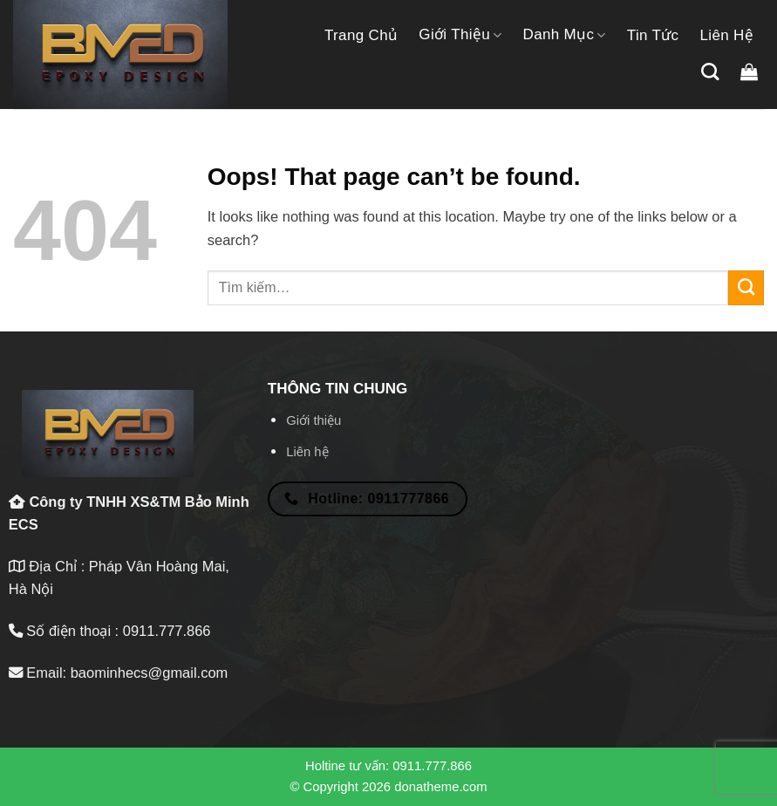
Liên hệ (726, 35)
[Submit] (746, 287)
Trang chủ (361, 35)
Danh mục (564, 35)
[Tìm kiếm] (710, 71)
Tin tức (653, 35)
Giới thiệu (460, 35)
